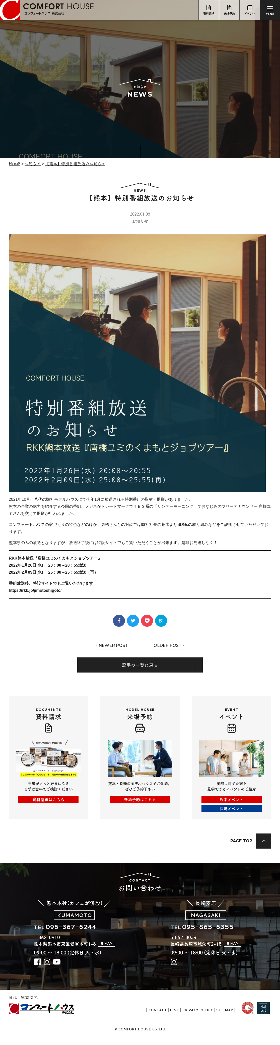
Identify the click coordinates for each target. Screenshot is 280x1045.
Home (15, 163)
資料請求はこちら (48, 800)
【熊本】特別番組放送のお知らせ (75, 163)
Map (108, 950)
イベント (249, 13)
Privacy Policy (197, 1017)
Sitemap (224, 1017)
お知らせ (33, 163)
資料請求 (208, 13)
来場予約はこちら (140, 800)
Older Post (167, 645)
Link (174, 1017)
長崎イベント (231, 809)
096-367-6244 (79, 933)
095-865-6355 (211, 933)
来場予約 (229, 13)
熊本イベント (231, 800)
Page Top (240, 844)
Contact (157, 1017)
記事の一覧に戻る (140, 665)
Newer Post (113, 645)
